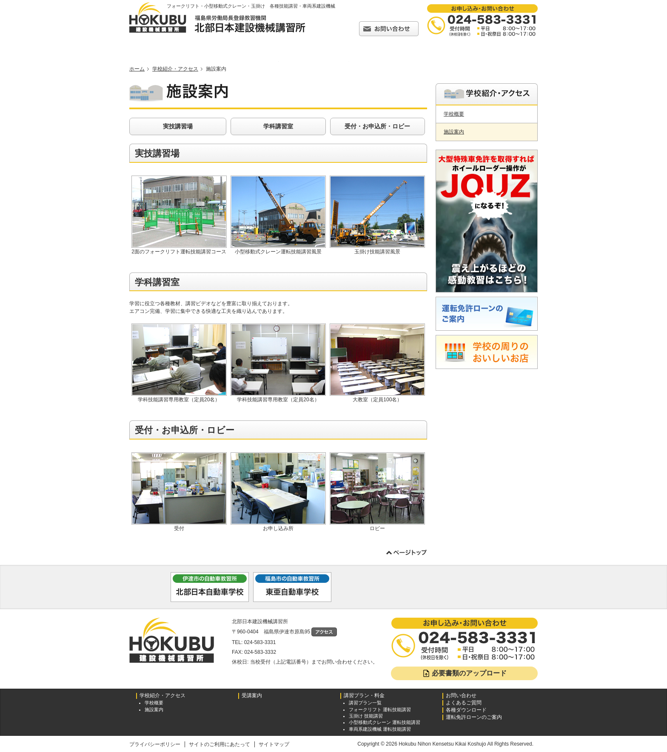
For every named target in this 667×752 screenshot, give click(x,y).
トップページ (144, 61)
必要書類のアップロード (464, 673)
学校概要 (454, 114)
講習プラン (346, 61)
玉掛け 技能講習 (366, 715)
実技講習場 (178, 126)
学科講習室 (278, 126)
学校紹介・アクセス (221, 61)
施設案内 (454, 132)
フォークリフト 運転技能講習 (380, 709)
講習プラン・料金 (364, 695)
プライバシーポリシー (154, 744)
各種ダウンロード (490, 61)
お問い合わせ (461, 695)
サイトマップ (274, 744)
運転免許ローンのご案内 (474, 717)
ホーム (137, 69)
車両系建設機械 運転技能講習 (380, 729)
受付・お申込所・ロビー (377, 126)
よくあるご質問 (420, 61)
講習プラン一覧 (365, 702)
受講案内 (276, 61)
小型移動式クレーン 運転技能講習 (384, 722)
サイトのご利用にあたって (219, 744)
